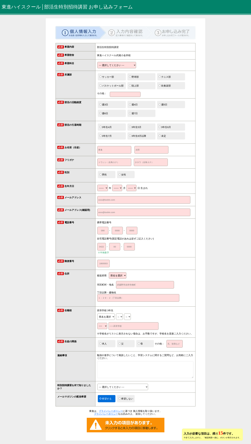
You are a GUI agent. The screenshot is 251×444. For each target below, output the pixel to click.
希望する (105, 398)
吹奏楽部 (165, 85)
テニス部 (165, 76)
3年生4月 (105, 127)
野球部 (134, 76)
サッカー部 (106, 76)
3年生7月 (105, 136)
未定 (162, 136)
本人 (103, 343)
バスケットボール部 (111, 85)
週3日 (103, 104)
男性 (103, 174)
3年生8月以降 (137, 136)
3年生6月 (165, 127)
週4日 (133, 104)
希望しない (126, 398)
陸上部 (134, 85)
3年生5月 (135, 127)
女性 (122, 174)
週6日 (103, 113)
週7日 (133, 113)
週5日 (163, 104)
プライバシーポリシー (111, 411)
